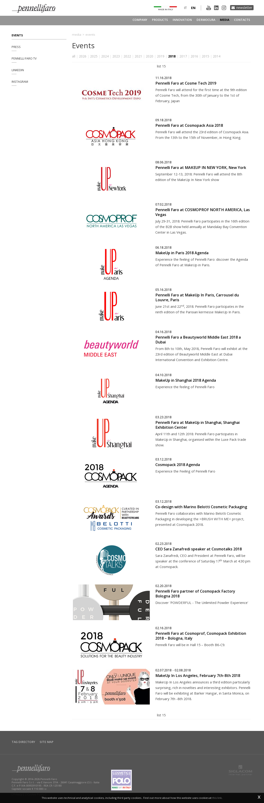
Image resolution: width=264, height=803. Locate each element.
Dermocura (205, 20)
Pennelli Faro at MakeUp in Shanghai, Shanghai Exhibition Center (197, 425)
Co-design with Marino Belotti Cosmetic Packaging (201, 506)
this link (217, 798)
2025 (94, 56)
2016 (194, 56)
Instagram (20, 82)
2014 (216, 56)
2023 (116, 56)
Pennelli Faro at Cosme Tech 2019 (185, 83)
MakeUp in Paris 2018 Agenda (182, 252)
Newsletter (244, 7)
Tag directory (23, 742)
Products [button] (160, 20)
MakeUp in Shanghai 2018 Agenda (185, 380)
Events (17, 35)
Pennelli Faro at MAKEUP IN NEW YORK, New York (200, 167)
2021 (138, 56)
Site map (46, 742)
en (193, 8)
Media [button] (224, 20)
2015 (205, 56)
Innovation (182, 20)
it (185, 8)
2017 (183, 56)
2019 (160, 56)
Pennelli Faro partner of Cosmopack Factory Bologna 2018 (195, 594)
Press (16, 47)
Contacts (242, 20)
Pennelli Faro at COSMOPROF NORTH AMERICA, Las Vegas (202, 212)
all (73, 56)
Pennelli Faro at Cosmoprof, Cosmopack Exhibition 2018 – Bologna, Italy (200, 636)
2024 (105, 56)
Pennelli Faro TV (24, 58)
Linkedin (18, 70)
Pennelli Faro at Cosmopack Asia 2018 (189, 125)
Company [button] (140, 20)
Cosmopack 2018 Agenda (177, 464)
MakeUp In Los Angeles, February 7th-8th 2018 (197, 675)
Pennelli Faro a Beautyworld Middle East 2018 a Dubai (198, 340)
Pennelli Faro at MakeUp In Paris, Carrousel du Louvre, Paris (197, 297)
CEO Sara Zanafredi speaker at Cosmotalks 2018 (198, 549)
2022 (127, 56)
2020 (149, 56)
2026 (82, 56)
